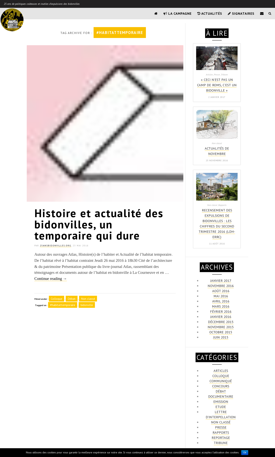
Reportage (221, 437)
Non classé (88, 299)
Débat (72, 299)
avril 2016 (220, 301)
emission (220, 401)
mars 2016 (220, 306)
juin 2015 (220, 337)
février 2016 (220, 311)
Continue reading (50, 278)
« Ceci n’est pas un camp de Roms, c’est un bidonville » (217, 85)
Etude (220, 407)
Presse (220, 427)
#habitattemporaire (62, 305)
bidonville (87, 305)
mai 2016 (221, 296)
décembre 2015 (221, 322)
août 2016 (220, 291)
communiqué (220, 381)
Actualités (209, 13)
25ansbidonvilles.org (55, 245)
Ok (244, 452)
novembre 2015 (221, 327)
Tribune (221, 443)
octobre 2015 (220, 332)
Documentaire (220, 396)
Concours (220, 386)
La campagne (177, 13)
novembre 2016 (221, 286)
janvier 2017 (220, 280)
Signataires (241, 13)
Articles (221, 370)
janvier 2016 (220, 316)
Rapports (221, 432)
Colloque (56, 299)
